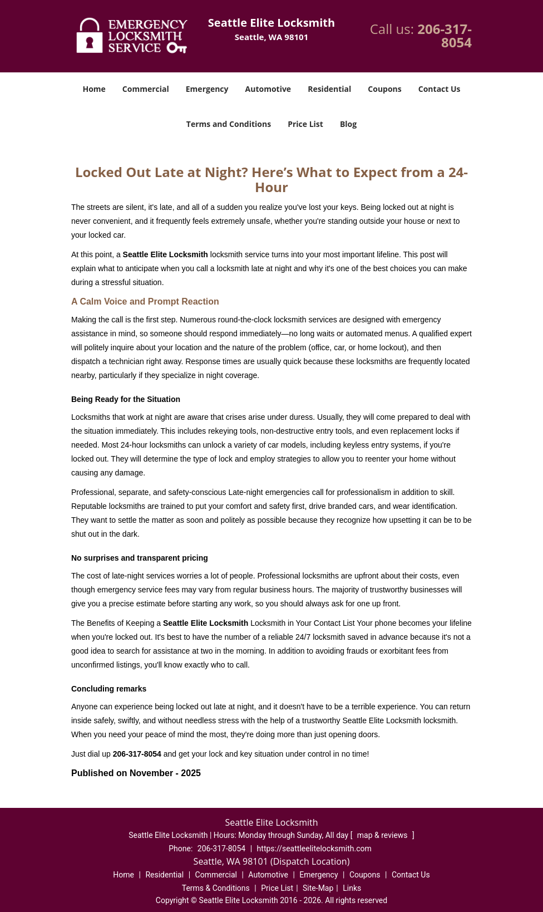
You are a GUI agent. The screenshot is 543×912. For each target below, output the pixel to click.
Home (93, 89)
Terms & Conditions (216, 888)
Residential (329, 89)
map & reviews (383, 835)
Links (352, 888)
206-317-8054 (444, 35)
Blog (348, 124)
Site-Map (318, 888)
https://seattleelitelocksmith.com (314, 848)
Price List (305, 124)
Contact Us (439, 89)
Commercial (145, 89)
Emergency (207, 89)
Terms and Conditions (228, 124)
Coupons (384, 89)
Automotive (268, 89)
